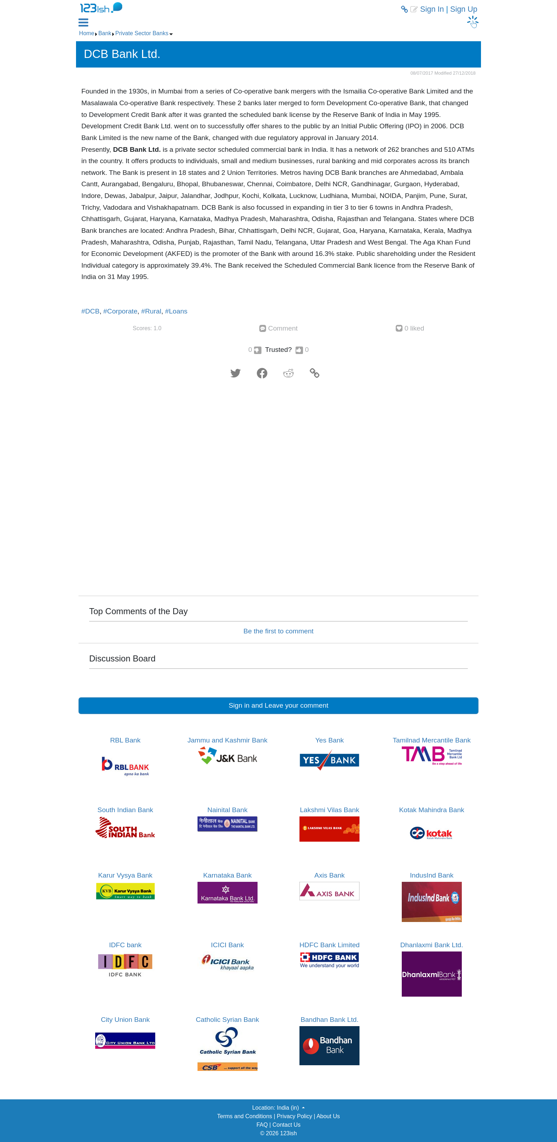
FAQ (262, 1125)
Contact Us (286, 1125)
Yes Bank (329, 740)
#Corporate (120, 311)
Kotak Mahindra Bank (431, 810)
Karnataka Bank (227, 875)
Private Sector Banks (141, 33)
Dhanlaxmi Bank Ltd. (431, 945)
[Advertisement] (278, 490)
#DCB (90, 311)
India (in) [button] (289, 1108)
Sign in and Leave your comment (279, 705)
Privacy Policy (294, 1116)
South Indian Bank (125, 810)
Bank (104, 33)
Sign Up (463, 9)
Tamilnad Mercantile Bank (432, 740)
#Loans (176, 311)
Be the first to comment (278, 631)
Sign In (432, 9)
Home (86, 33)
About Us (328, 1116)
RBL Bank (125, 740)
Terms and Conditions (244, 1116)
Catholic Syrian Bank (227, 1019)
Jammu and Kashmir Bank (227, 740)
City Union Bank (125, 1019)
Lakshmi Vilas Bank (329, 810)
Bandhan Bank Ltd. (329, 1019)
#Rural (151, 311)
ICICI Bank (227, 945)
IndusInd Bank (432, 875)
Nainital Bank (227, 810)
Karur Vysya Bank (125, 875)
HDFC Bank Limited (329, 945)
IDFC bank (125, 945)
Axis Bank (329, 875)
